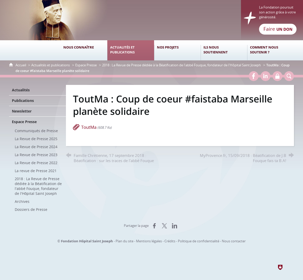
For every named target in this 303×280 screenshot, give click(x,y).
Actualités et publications (50, 65)
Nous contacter (234, 241)
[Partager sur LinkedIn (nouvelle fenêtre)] (174, 225)
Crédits (169, 241)
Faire (277, 29)
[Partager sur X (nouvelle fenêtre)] (164, 225)
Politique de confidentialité (198, 241)
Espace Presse (86, 65)
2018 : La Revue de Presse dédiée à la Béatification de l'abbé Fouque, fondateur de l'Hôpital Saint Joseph (181, 65)
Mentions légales (149, 241)
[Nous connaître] (84, 50)
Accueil (21, 65)
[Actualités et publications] (130, 50)
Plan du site (124, 241)
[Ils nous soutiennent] (224, 50)
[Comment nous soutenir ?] (270, 50)
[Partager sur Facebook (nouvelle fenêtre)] (154, 225)
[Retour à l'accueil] (151, 20)
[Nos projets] (177, 50)
